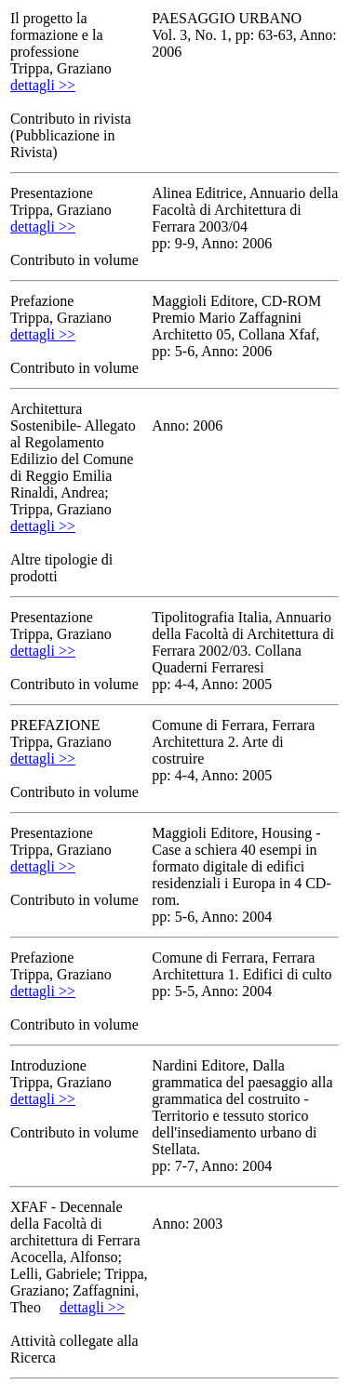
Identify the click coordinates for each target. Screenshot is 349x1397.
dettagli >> (42, 85)
